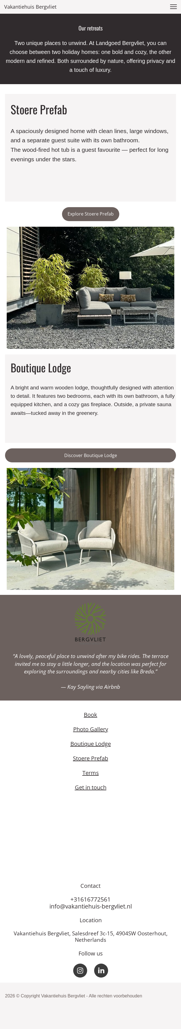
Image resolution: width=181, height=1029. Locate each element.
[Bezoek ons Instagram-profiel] (80, 971)
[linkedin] (101, 971)
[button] (173, 6)
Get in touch (90, 787)
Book (90, 714)
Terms (90, 773)
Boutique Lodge (90, 743)
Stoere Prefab (90, 758)
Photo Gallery (90, 729)
